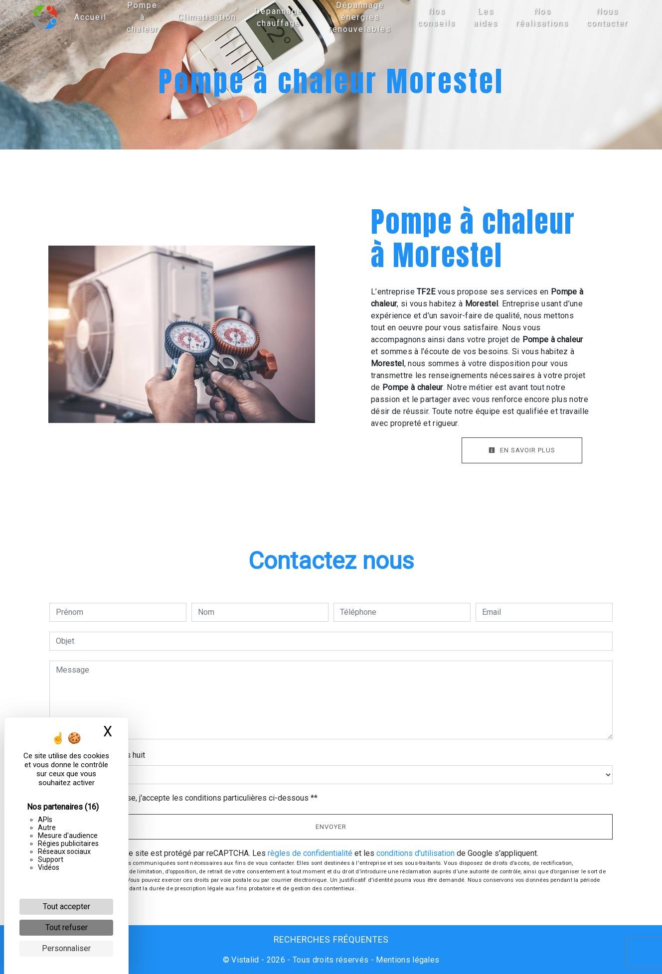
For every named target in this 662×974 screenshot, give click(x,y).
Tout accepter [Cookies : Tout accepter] (66, 906)
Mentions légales (406, 960)
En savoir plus (522, 450)
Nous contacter (607, 17)
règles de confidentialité (310, 853)
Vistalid (245, 960)
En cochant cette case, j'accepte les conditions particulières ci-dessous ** (188, 798)
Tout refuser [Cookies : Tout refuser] (66, 927)
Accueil (90, 17)
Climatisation (207, 17)
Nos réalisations (542, 17)
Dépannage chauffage (278, 17)
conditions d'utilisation (415, 853)
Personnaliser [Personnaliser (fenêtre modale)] (66, 948)
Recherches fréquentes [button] (331, 940)
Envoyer (331, 827)
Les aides (486, 17)
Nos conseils (437, 17)
